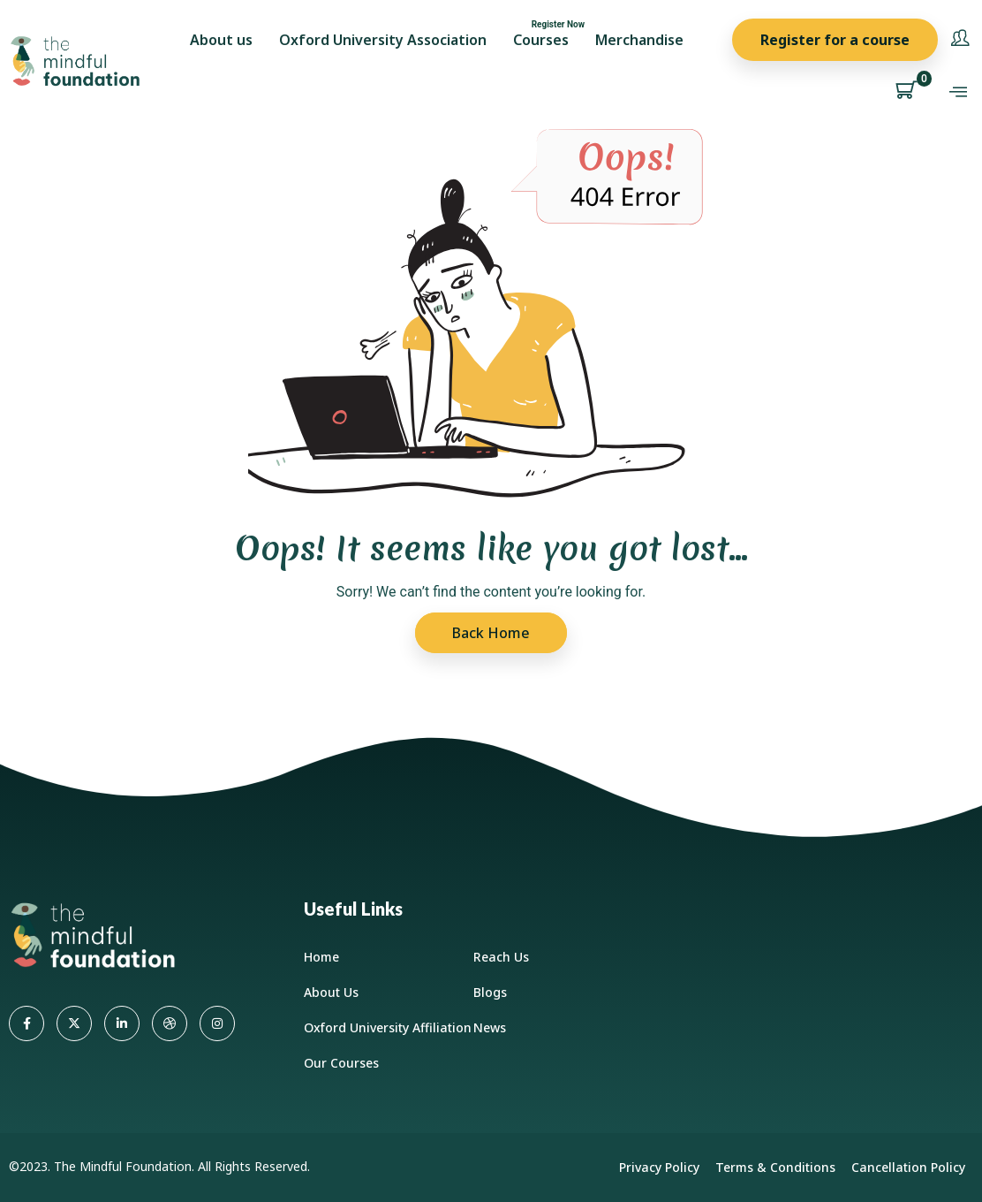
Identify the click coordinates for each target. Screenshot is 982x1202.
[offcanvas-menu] (958, 92)
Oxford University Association (383, 39)
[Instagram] (217, 1023)
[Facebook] (26, 1023)
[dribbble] (169, 1023)
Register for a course (835, 39)
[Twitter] (74, 1023)
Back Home (491, 633)
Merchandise (639, 39)
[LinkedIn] (122, 1023)
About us (221, 39)
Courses (541, 39)
